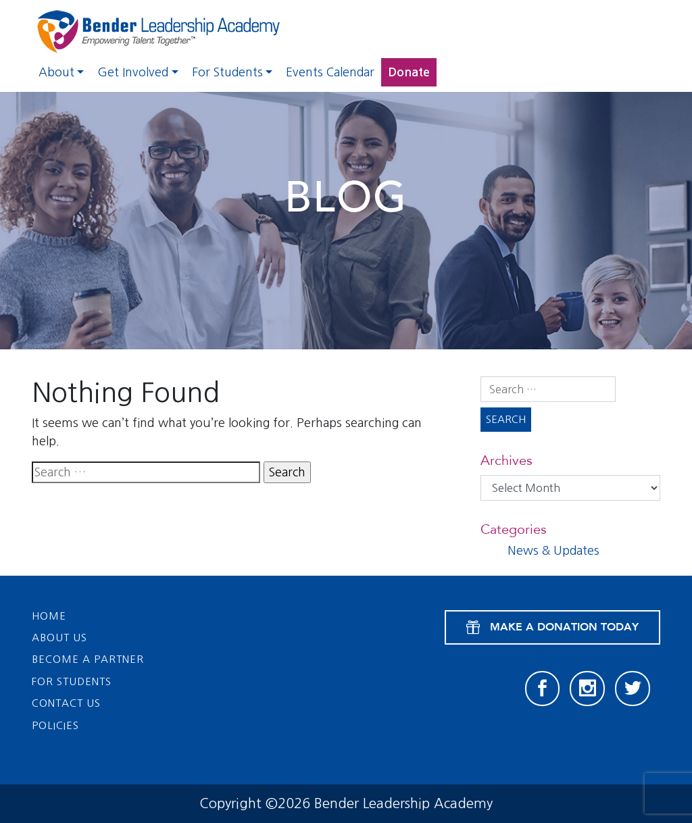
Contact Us (66, 703)
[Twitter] (632, 688)
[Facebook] (542, 688)
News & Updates (553, 551)
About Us (59, 637)
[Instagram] (587, 688)
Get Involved (132, 72)
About (56, 72)
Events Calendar (330, 72)
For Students (227, 72)
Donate (409, 72)
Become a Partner (88, 659)
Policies (55, 725)
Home (49, 616)
